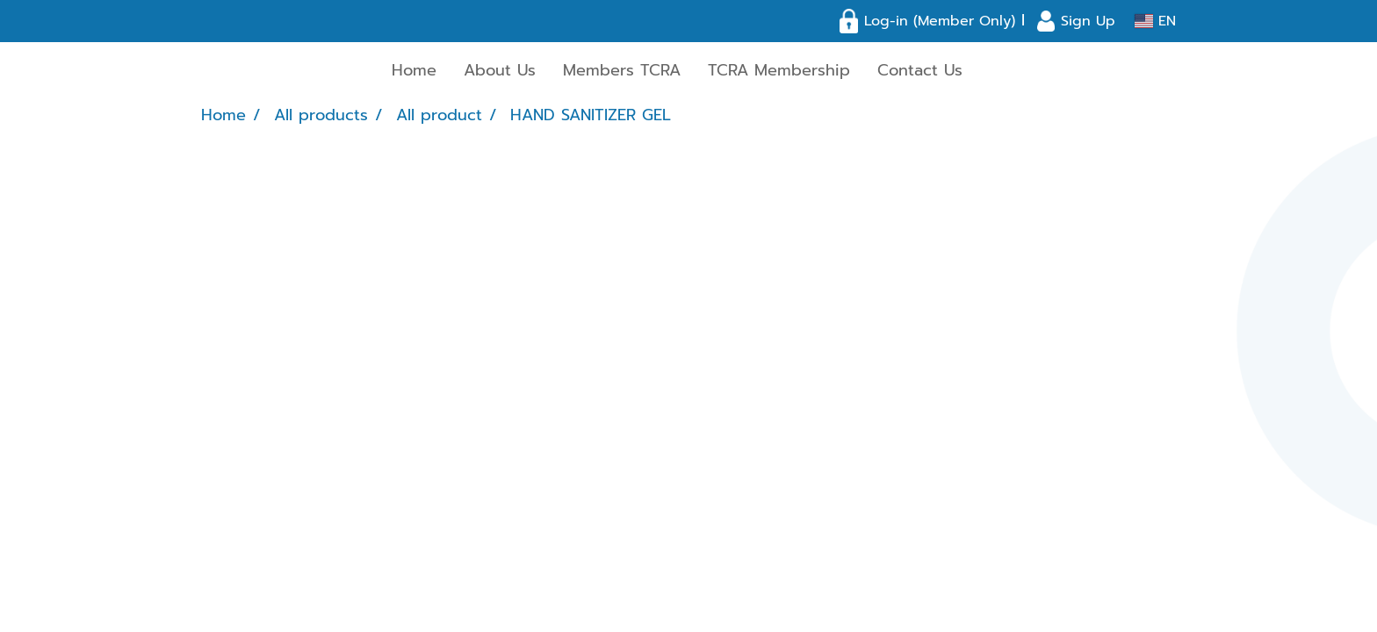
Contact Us (919, 70)
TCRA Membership (779, 70)
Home (414, 70)
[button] (991, 71)
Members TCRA (622, 70)
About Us (500, 70)
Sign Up (1088, 21)
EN (1155, 21)
